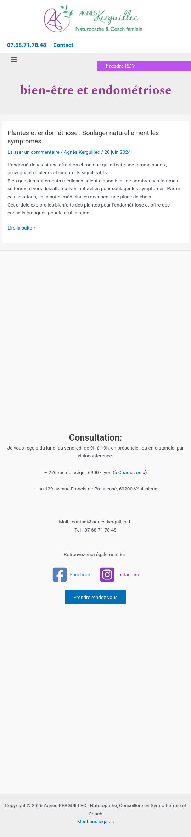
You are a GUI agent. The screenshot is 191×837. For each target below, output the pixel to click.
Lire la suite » (21, 227)
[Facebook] (71, 575)
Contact (63, 45)
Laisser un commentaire (33, 152)
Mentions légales (95, 821)
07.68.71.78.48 (26, 45)
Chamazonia (131, 472)
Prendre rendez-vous (95, 597)
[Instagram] (119, 575)
